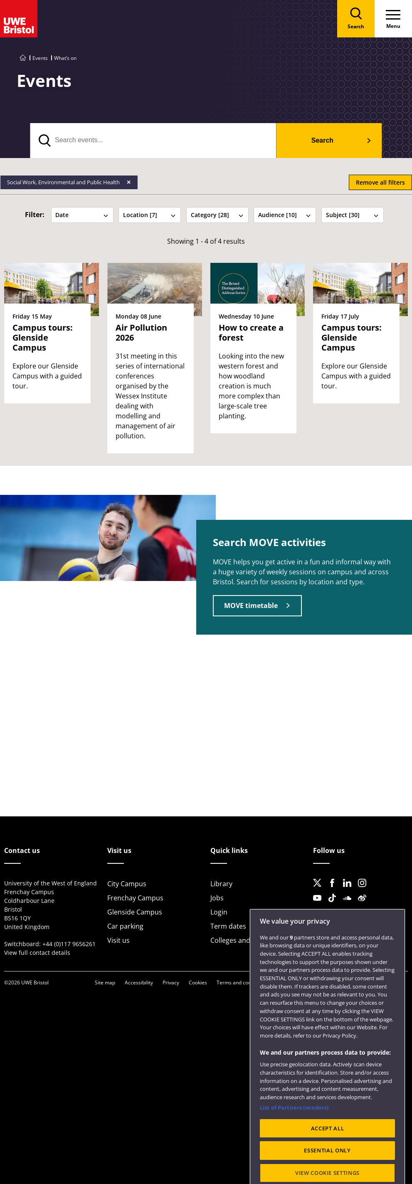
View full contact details (37, 953)
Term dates (228, 926)
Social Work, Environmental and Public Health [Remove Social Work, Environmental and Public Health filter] (64, 182)
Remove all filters (380, 182)
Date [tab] (82, 215)
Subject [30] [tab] (352, 215)
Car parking (125, 926)
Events (40, 58)
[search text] (153, 140)
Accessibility (139, 982)
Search (322, 140)
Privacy (171, 982)
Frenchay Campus (135, 897)
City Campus (126, 883)
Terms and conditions (241, 982)
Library (221, 883)
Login (218, 912)
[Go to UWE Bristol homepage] (23, 58)
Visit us (118, 940)
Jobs (217, 897)
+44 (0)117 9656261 (69, 944)
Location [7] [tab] (149, 215)
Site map (105, 982)
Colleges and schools (243, 940)
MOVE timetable (251, 605)
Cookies (198, 982)
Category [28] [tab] (217, 215)
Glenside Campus (134, 912)
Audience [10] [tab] (284, 215)
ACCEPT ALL (327, 1162)
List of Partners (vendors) (294, 1141)
